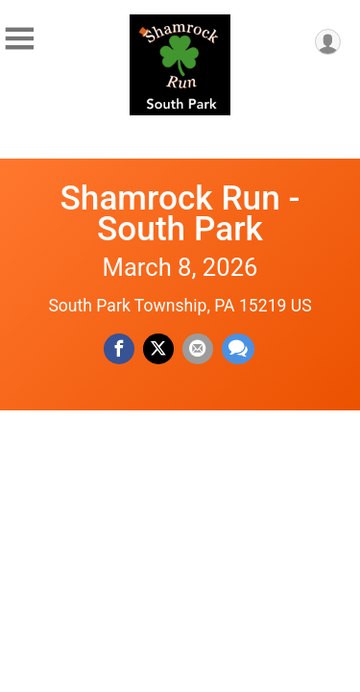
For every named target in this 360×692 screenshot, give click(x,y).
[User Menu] (328, 42)
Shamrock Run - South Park (180, 213)
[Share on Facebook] (119, 349)
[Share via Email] (197, 349)
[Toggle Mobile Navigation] (19, 39)
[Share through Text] (238, 349)
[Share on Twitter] (158, 349)
